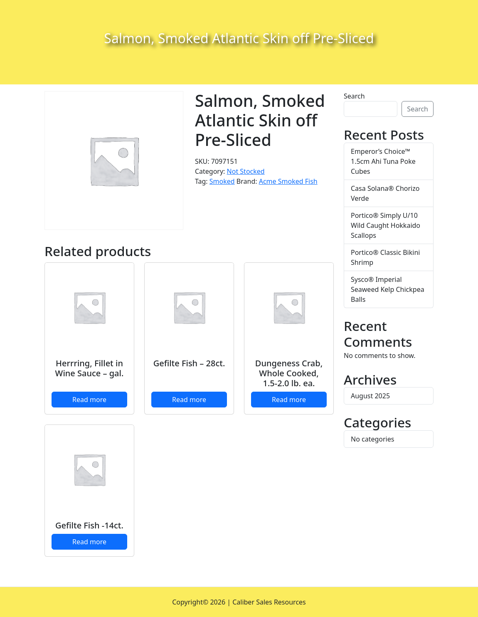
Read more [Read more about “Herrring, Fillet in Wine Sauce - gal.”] (89, 399)
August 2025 (370, 395)
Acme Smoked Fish (288, 181)
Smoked (222, 181)
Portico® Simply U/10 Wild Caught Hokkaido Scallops (385, 225)
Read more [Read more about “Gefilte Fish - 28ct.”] (189, 399)
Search (354, 96)
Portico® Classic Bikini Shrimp (385, 257)
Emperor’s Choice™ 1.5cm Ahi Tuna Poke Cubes (383, 161)
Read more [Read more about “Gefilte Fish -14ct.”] (89, 541)
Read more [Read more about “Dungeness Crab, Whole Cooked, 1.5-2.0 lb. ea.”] (289, 399)
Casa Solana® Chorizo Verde (385, 193)
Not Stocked (246, 171)
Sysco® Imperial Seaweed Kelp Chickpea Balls (387, 289)
